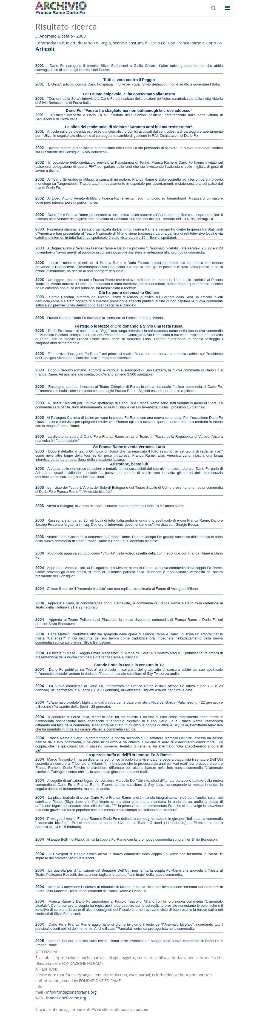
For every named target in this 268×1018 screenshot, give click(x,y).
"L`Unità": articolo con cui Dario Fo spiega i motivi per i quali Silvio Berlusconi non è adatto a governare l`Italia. (134, 84)
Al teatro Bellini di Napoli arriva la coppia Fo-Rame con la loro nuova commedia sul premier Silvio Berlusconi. (132, 839)
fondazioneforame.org (66, 997)
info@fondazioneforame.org (71, 992)
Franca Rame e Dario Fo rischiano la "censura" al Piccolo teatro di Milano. (105, 318)
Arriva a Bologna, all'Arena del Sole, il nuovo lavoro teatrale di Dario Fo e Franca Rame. (116, 506)
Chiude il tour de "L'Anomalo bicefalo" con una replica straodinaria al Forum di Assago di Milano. (123, 589)
